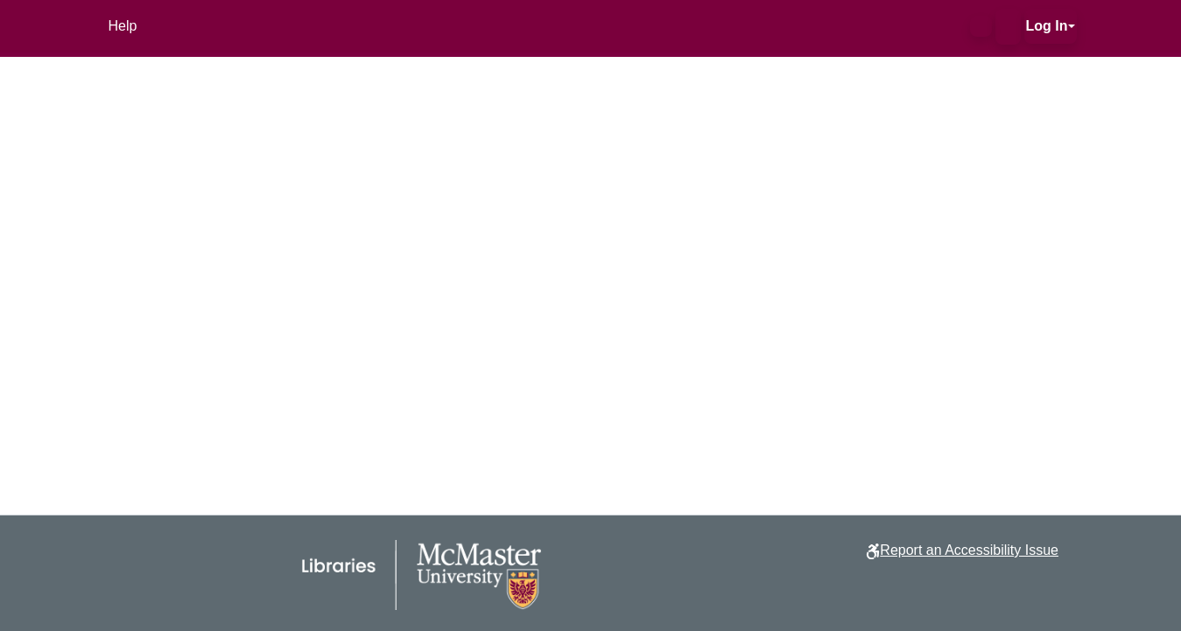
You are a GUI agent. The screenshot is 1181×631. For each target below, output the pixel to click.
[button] (981, 26)
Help (123, 25)
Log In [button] (1047, 26)
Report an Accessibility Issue (969, 550)
